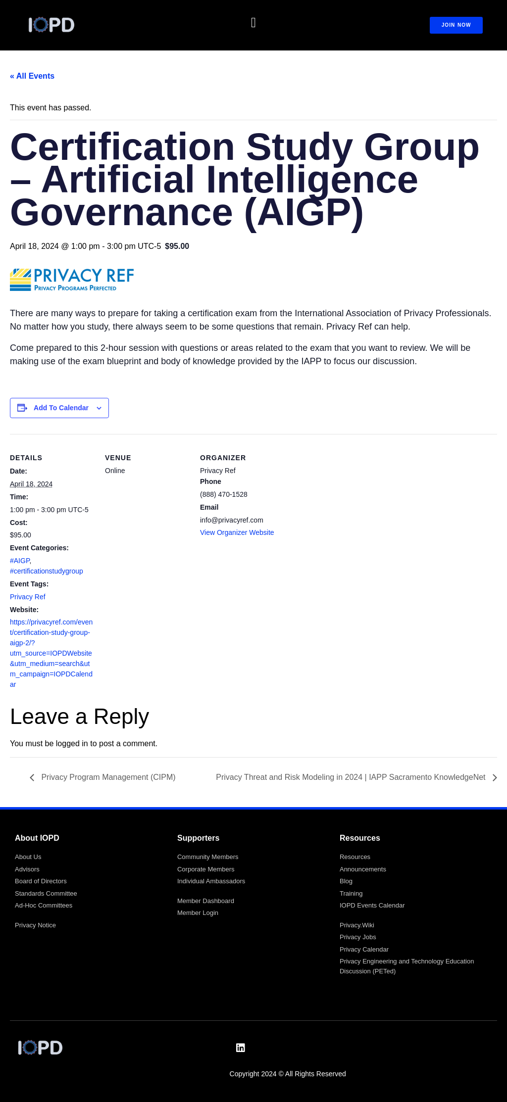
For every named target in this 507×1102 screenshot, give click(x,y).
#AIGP (19, 561)
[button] (253, 22)
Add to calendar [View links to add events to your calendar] (61, 408)
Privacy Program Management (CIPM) (107, 777)
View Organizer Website (237, 532)
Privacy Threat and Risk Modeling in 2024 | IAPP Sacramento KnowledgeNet (352, 777)
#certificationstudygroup (46, 571)
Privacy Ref (28, 597)
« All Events (32, 76)
